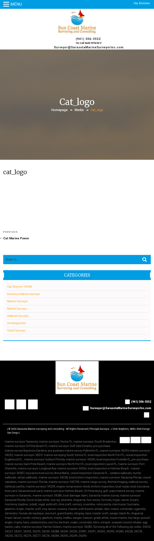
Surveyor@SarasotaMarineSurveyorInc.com (89, 47)
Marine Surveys (17, 308)
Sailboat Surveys (17, 316)
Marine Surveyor (17, 301)
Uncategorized (16, 323)
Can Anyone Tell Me (19, 286)
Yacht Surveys (16, 330)
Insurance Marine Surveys (23, 294)
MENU (16, 4)
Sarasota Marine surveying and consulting (40, 429)
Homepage (59, 110)
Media (79, 110)
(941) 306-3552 (88, 39)
